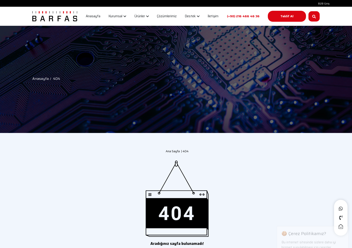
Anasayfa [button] (93, 16)
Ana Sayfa (173, 151)
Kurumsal (117, 16)
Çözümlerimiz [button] (167, 16)
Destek (192, 16)
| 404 (184, 151)
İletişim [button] (213, 16)
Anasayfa (40, 78)
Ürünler (141, 16)
